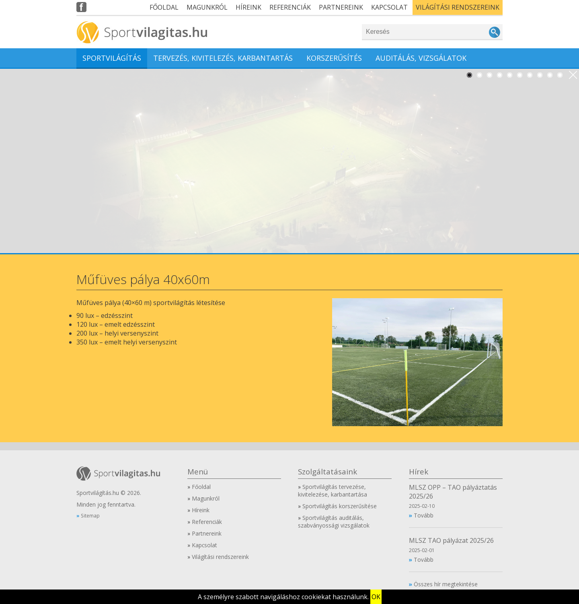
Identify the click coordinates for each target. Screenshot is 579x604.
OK (376, 596)
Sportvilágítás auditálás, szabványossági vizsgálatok (334, 521)
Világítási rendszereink (457, 7)
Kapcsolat (389, 7)
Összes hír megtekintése (446, 584)
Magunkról (207, 7)
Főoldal (164, 7)
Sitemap (90, 515)
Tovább (423, 515)
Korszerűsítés (334, 58)
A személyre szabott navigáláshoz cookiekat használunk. (283, 596)
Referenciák (290, 7)
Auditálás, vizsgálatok (421, 58)
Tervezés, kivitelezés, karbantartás (223, 58)
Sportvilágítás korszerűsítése (339, 506)
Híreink (248, 7)
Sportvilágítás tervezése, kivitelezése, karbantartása (332, 490)
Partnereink (341, 7)
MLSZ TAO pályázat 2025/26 (451, 540)
